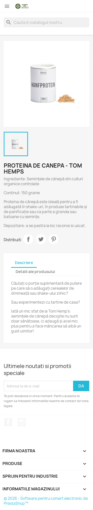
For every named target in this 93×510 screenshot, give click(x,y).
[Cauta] (46, 22)
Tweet (41, 239)
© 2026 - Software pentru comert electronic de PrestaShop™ (46, 501)
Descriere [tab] (24, 262)
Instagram (22, 422)
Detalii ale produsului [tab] (35, 271)
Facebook (8, 422)
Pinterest (54, 239)
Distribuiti (28, 239)
